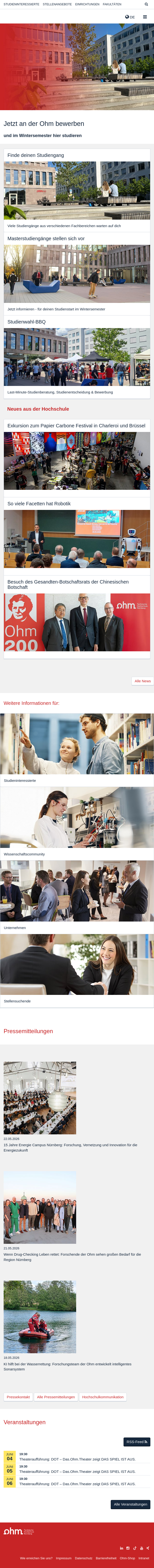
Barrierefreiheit (106, 1558)
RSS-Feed (137, 1442)
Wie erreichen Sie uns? (36, 1558)
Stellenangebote (57, 4)
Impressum (64, 1558)
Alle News (143, 681)
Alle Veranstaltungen (130, 1504)
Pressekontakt (18, 1397)
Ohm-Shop (127, 1558)
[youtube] (141, 1548)
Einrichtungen (87, 4)
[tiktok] (135, 1548)
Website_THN (11, 16)
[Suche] (146, 4)
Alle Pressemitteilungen (56, 1397)
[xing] (148, 1548)
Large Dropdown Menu (19, 1531)
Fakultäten (112, 4)
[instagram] (127, 1548)
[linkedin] (121, 1548)
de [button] (130, 17)
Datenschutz (83, 1558)
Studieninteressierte (21, 4)
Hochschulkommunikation (103, 1397)
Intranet (144, 1558)
